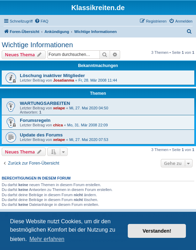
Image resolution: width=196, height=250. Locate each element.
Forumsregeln (35, 120)
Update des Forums (41, 135)
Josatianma (63, 80)
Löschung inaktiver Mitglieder (52, 75)
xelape (59, 108)
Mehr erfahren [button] (46, 239)
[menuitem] (41, 21)
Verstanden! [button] (157, 231)
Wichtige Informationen (37, 45)
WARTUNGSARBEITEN (45, 103)
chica (58, 125)
